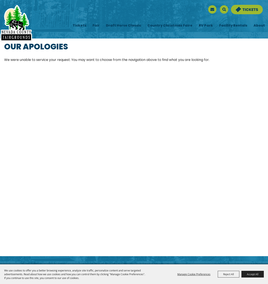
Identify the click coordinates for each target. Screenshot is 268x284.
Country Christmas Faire (169, 25)
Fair (96, 25)
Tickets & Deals (244, 7)
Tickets (79, 25)
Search (224, 9)
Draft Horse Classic (123, 25)
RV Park (206, 25)
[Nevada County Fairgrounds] (16, 23)
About (259, 25)
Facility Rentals (233, 25)
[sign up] (212, 9)
